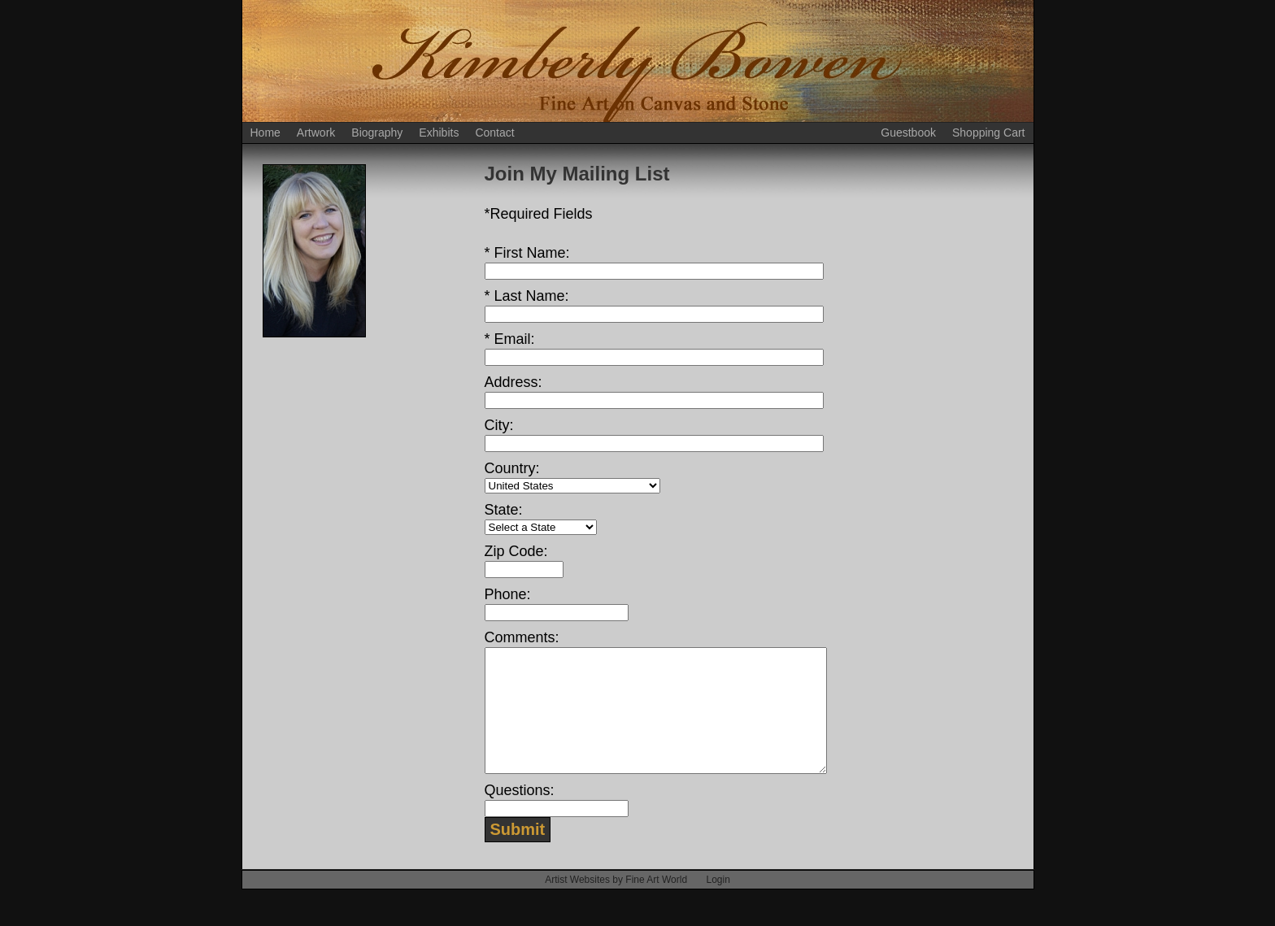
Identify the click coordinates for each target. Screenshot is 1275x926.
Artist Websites (577, 904)
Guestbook (908, 132)
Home (265, 132)
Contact (494, 132)
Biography (377, 132)
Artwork (316, 132)
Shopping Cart (988, 132)
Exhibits (439, 132)
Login (717, 904)
